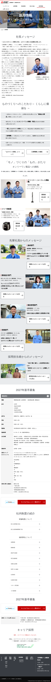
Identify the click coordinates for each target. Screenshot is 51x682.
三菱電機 (3, 678)
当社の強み (32, 6)
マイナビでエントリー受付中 (31, 502)
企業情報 (15, 6)
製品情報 (23, 6)
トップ (2, 29)
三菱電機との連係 (36, 152)
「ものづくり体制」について (12, 153)
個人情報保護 (18, 678)
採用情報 (41, 6)
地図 (40, 666)
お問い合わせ (6, 9)
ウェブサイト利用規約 (11, 678)
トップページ (6, 6)
